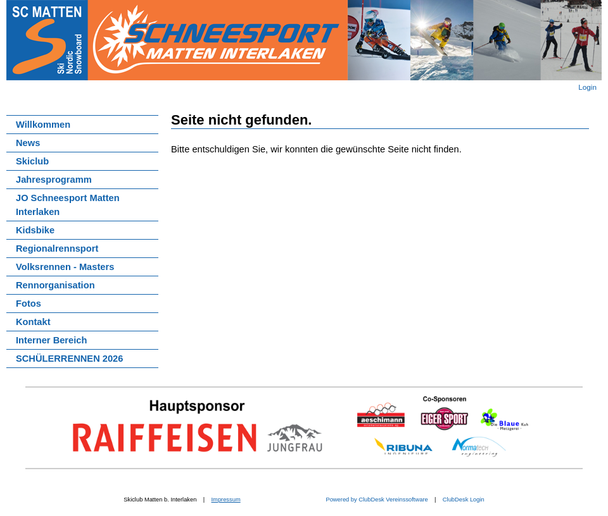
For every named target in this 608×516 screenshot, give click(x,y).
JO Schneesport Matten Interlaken (68, 205)
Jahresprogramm (54, 180)
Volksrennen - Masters (65, 267)
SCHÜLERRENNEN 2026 (69, 358)
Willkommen (43, 125)
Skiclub (32, 161)
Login (587, 87)
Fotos (28, 303)
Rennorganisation (55, 285)
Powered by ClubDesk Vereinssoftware (376, 499)
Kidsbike (35, 230)
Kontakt (33, 322)
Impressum (226, 499)
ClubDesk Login (463, 499)
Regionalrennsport (57, 248)
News (28, 143)
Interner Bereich (51, 340)
